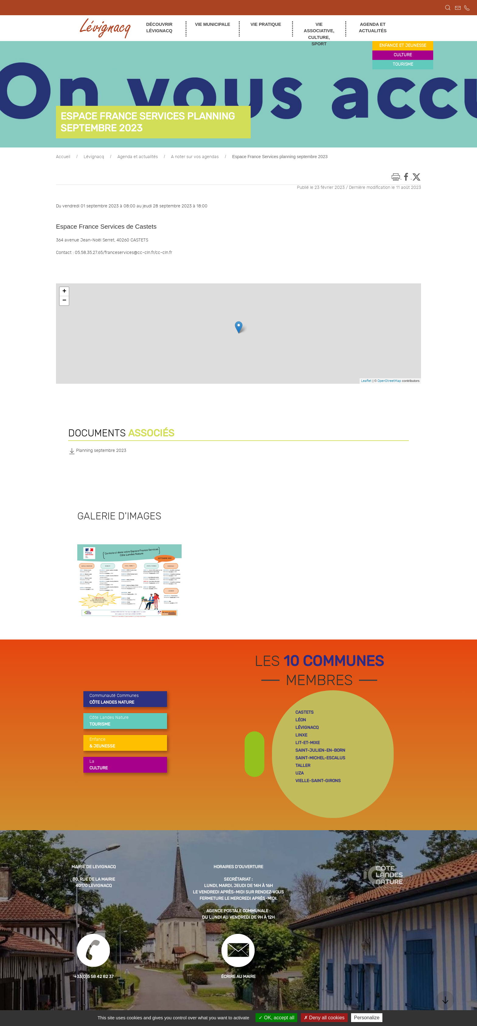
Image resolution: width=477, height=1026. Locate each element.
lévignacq (307, 727)
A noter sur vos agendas (195, 157)
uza (299, 773)
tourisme (403, 64)
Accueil (63, 157)
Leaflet (366, 381)
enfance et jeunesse (402, 45)
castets (304, 712)
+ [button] (64, 291)
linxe (301, 735)
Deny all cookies (324, 1017)
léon (300, 720)
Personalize (367, 1017)
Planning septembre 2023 (97, 451)
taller (302, 765)
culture (403, 55)
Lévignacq (94, 157)
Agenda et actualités (137, 157)
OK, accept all (276, 1017)
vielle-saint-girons (318, 780)
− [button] (64, 300)
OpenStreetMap (389, 381)
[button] (448, 8)
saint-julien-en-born (320, 750)
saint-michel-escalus (320, 758)
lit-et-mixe (307, 742)
